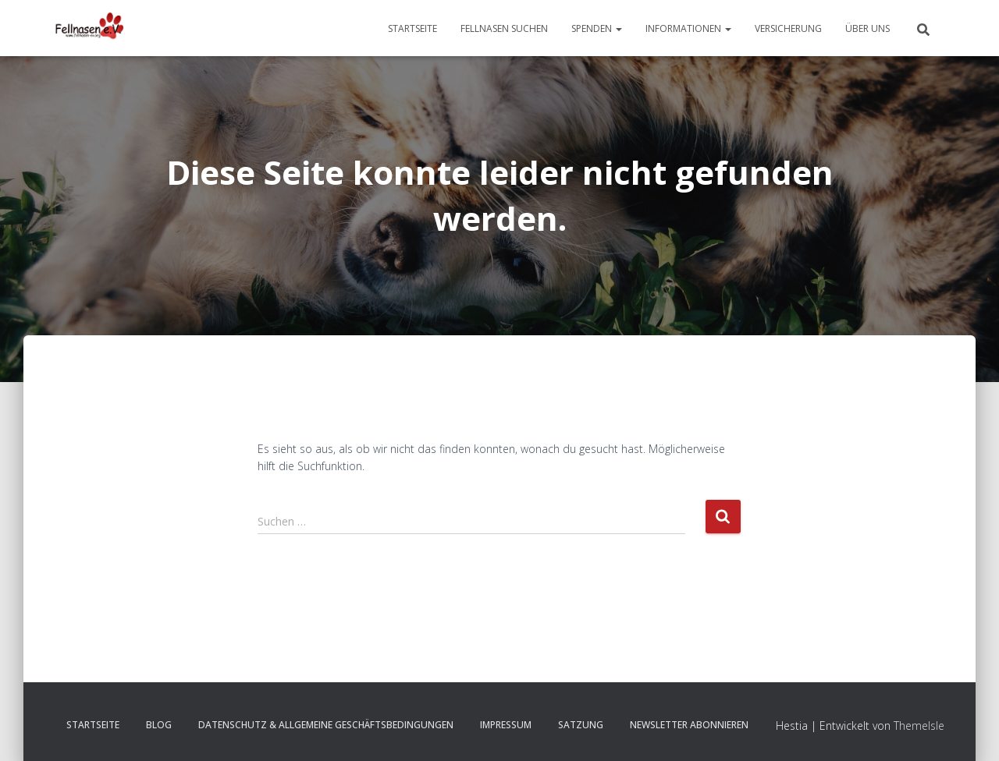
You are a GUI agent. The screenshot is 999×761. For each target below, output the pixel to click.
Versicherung (788, 28)
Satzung (580, 724)
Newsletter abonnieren (689, 724)
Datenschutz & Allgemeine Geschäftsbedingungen (325, 724)
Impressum (505, 724)
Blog (159, 724)
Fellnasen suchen (504, 28)
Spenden (596, 28)
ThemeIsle (919, 725)
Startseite (412, 28)
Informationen (688, 28)
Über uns (867, 28)
